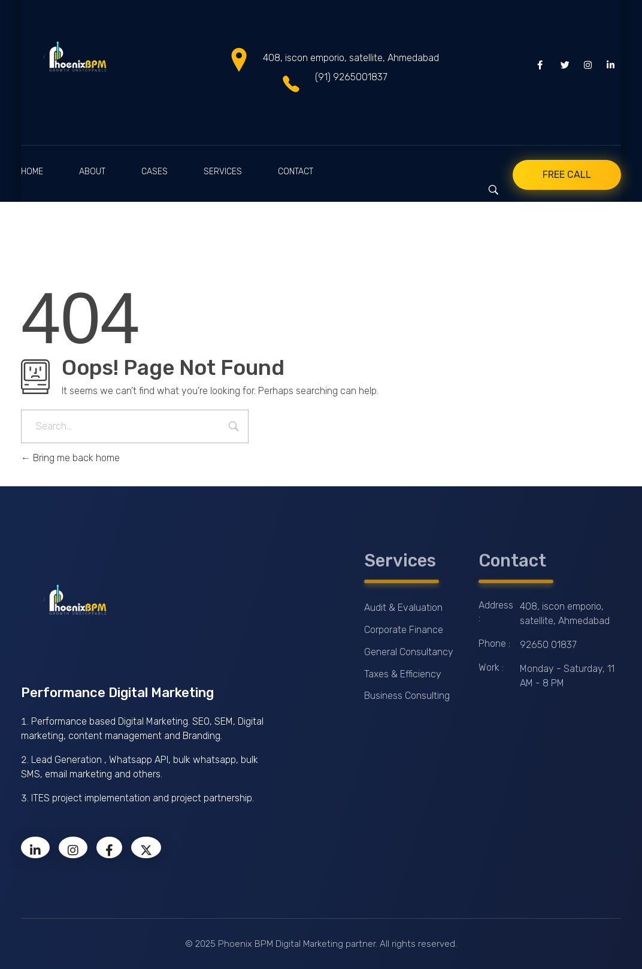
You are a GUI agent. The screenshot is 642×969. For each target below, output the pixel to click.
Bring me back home (70, 458)
